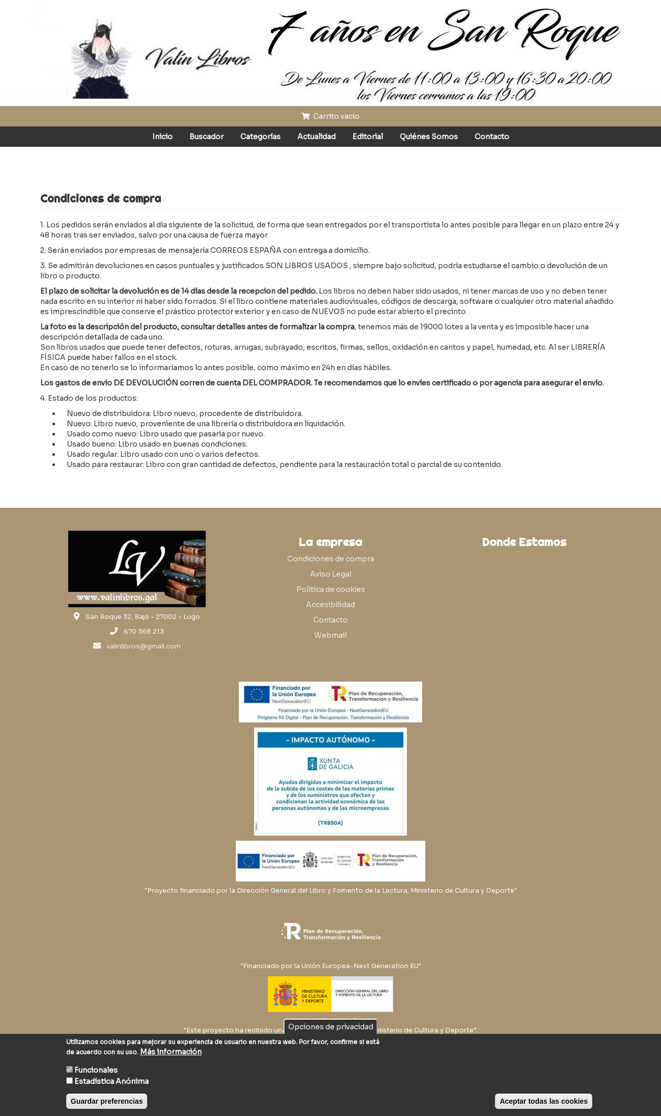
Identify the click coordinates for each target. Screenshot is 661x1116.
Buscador (206, 136)
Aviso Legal (330, 574)
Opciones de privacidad (330, 1026)
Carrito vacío (330, 116)
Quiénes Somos (429, 136)
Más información (171, 1051)
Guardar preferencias (107, 1101)
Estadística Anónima (111, 1081)
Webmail (330, 635)
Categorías (260, 136)
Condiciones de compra (330, 558)
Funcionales (96, 1070)
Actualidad (316, 136)
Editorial (367, 136)
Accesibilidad (330, 604)
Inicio (162, 136)
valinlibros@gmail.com (143, 646)
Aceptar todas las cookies (544, 1101)
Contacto (492, 136)
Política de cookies (330, 589)
